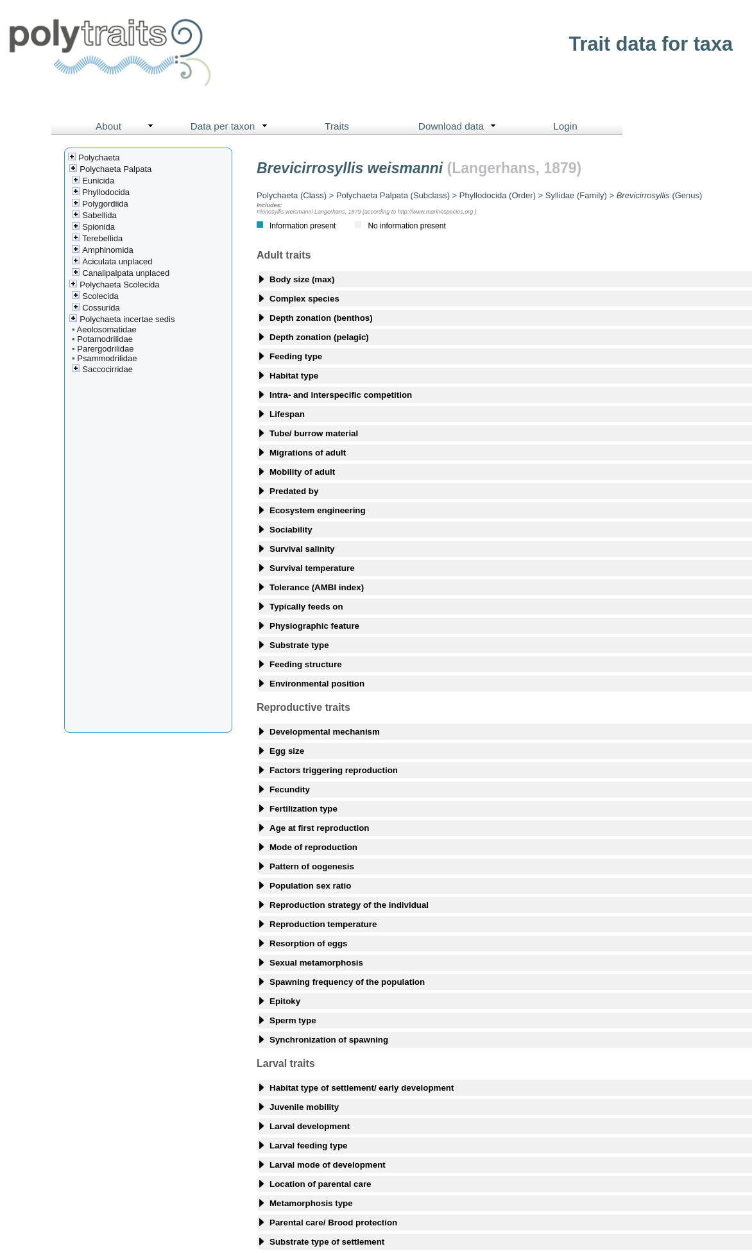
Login (565, 126)
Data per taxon (232, 126)
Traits (337, 126)
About (127, 126)
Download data (460, 126)
